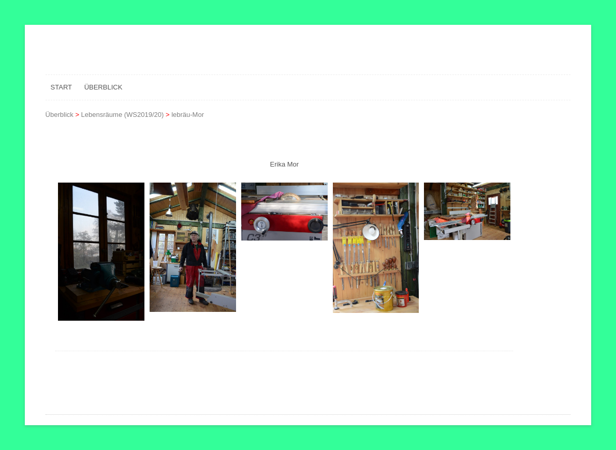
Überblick (103, 87)
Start (61, 87)
